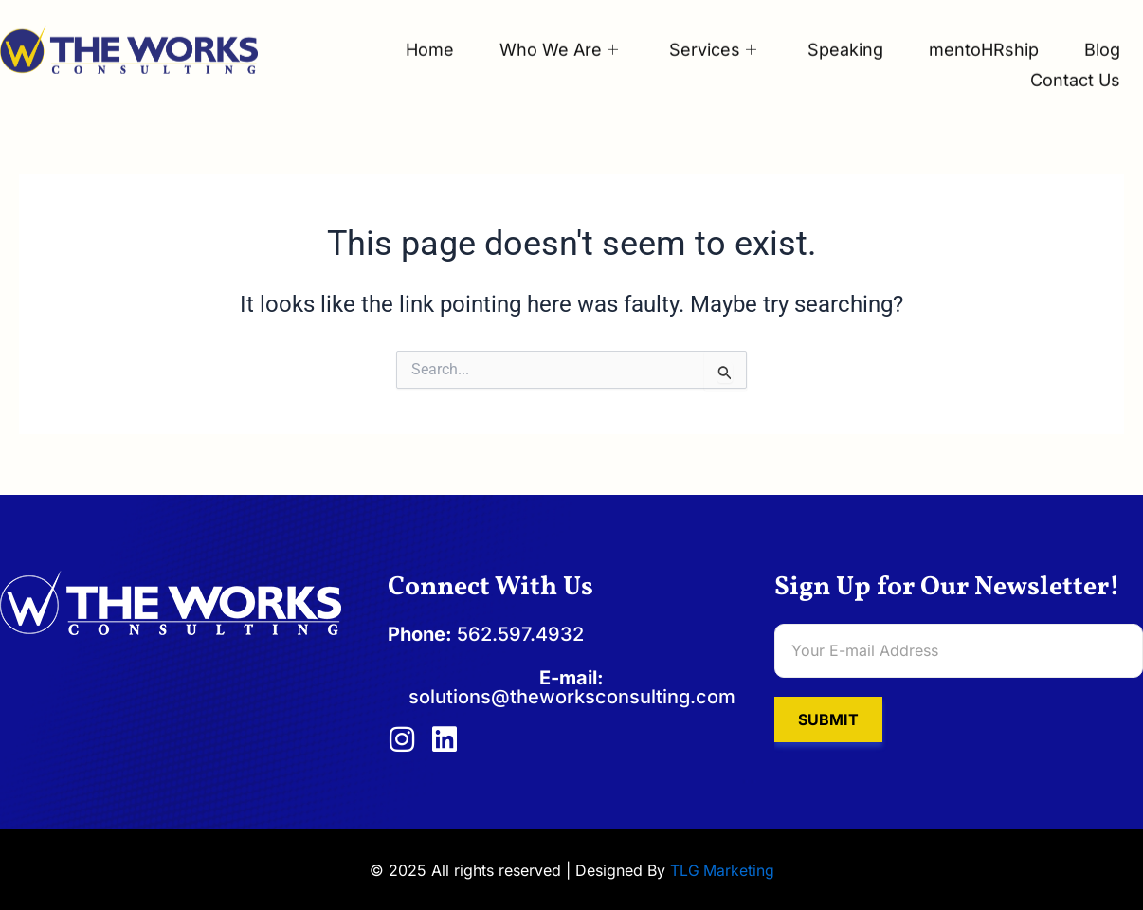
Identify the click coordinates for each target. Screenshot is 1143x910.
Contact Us (1074, 61)
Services (706, 33)
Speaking (841, 33)
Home (419, 33)
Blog (1101, 33)
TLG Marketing (721, 871)
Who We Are (550, 33)
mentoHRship (981, 33)
